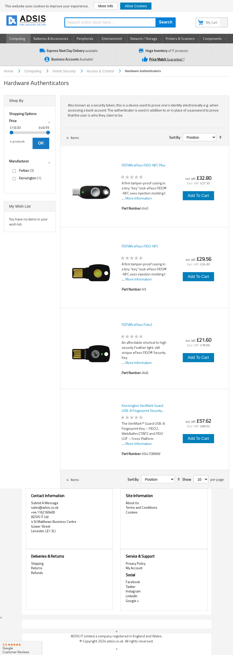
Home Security (65, 71)
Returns (36, 568)
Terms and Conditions (141, 507)
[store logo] (26, 21)
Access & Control (101, 71)
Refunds (37, 572)
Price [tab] (13, 121)
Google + (132, 600)
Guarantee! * (164, 59)
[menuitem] (18, 38)
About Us (132, 502)
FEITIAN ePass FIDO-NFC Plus (143, 165)
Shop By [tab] (16, 100)
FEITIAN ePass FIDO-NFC (140, 246)
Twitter (131, 586)
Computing (33, 71)
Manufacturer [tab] (19, 161)
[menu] (116, 38)
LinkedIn (131, 596)
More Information (138, 198)
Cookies (132, 512)
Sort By (174, 137)
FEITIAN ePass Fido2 (137, 324)
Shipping (37, 563)
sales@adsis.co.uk (44, 507)
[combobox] (120, 22)
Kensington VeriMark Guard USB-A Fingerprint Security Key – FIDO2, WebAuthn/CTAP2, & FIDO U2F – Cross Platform (144, 408)
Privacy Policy (135, 563)
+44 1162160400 (43, 512)
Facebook (133, 581)
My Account (134, 568)
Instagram (133, 591)
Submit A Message (44, 502)
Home (9, 71)
